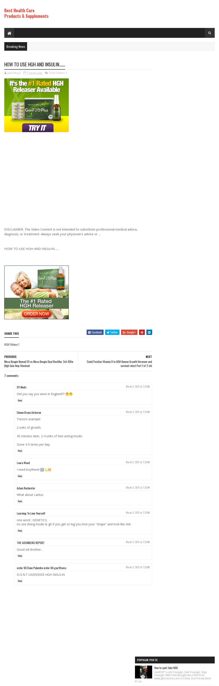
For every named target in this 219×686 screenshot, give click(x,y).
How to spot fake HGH (182, 71)
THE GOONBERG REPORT (30, 543)
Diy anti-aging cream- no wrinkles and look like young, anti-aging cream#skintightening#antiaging (191, 202)
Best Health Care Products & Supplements (26, 13)
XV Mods (21, 387)
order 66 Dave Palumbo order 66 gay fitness (41, 568)
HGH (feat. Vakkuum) (182, 97)
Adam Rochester (26, 488)
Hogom (86, 680)
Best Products (162, 372)
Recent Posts (167, 331)
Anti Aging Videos (164, 365)
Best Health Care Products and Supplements (41, 680)
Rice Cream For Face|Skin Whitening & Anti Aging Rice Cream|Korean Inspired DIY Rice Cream (191, 149)
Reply (20, 400)
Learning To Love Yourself (31, 513)
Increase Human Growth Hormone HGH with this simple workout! (191, 306)
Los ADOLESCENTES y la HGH (186, 176)
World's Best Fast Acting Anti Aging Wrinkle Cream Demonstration (189, 257)
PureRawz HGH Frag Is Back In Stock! (191, 282)
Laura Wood (23, 463)
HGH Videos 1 (58, 73)
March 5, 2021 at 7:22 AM (130, 386)
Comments (199, 331)
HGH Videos (161, 380)
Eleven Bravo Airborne (29, 412)
